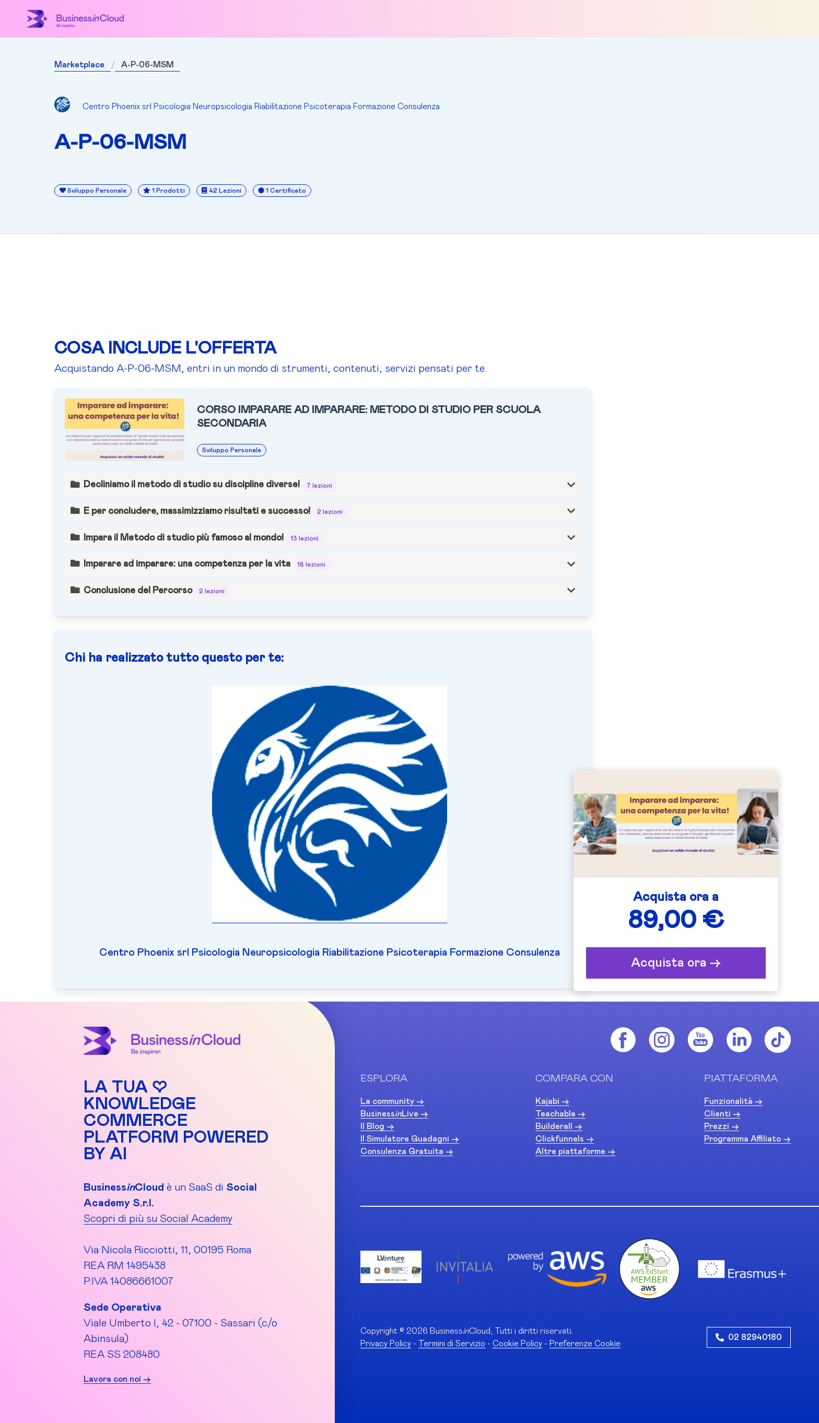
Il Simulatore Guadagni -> (409, 1139)
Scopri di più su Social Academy (158, 1219)
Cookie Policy (517, 1343)
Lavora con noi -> (117, 1379)
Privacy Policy (385, 1343)
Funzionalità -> (733, 1101)
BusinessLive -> (394, 1114)
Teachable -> (560, 1114)
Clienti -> (722, 1114)
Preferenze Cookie (585, 1343)
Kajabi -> (552, 1101)
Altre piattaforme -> (575, 1151)
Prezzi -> (721, 1126)
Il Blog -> (377, 1126)
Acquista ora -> (676, 963)
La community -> (392, 1101)
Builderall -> (558, 1126)
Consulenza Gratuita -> (406, 1151)
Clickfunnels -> (564, 1139)
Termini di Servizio (451, 1343)
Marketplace (79, 65)
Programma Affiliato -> (747, 1139)
